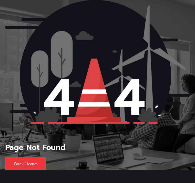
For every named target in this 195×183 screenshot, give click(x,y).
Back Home (25, 164)
